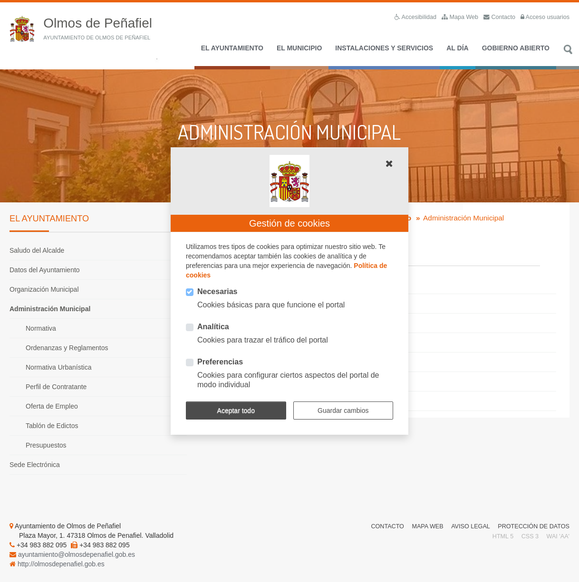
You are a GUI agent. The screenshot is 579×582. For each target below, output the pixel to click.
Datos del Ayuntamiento (45, 270)
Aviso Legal (470, 526)
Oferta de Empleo (52, 406)
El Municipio (299, 48)
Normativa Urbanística (59, 367)
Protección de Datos (533, 526)
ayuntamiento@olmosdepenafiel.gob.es (76, 554)
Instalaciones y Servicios (384, 48)
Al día (457, 48)
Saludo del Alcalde (37, 250)
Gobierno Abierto (516, 48)
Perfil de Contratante (56, 387)
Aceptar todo (236, 410)
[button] (389, 163)
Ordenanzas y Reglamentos (67, 348)
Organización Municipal (44, 289)
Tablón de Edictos (52, 425)
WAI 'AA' (558, 536)
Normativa (41, 328)
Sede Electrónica (35, 464)
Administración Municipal (50, 309)
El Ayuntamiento (232, 48)
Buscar (567, 54)
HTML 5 (502, 536)
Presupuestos (46, 445)
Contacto (387, 526)
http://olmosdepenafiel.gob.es (61, 564)
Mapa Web (427, 526)
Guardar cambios (343, 410)
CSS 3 (530, 536)
